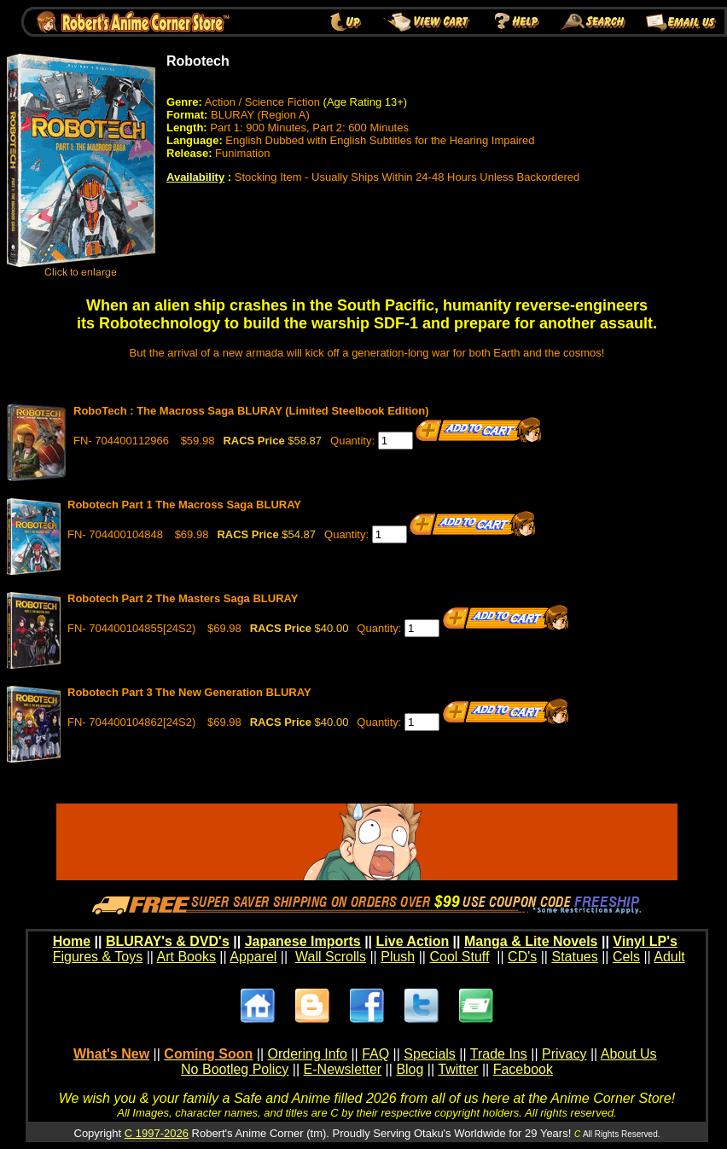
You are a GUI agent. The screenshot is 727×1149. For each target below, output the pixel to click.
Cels (626, 956)
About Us (629, 1054)
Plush (398, 956)
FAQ (375, 1054)
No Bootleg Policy (234, 1069)
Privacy (564, 1054)
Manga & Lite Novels (530, 941)
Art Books (186, 956)
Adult (669, 956)
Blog (409, 1069)
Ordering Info (307, 1054)
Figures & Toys (98, 956)
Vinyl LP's (645, 941)
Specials (429, 1054)
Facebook (523, 1069)
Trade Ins (498, 1054)
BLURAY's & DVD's (168, 941)
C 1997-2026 (157, 1133)
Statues (574, 956)
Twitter (458, 1069)
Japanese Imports (303, 941)
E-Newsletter (343, 1069)
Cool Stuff (459, 956)
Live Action (413, 941)
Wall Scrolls (330, 956)
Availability (195, 177)
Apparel (253, 956)
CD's (522, 956)
